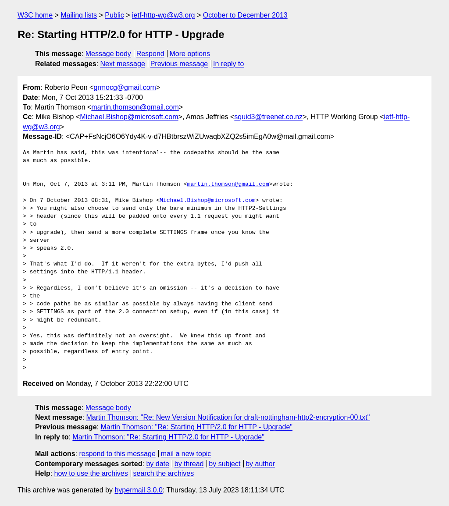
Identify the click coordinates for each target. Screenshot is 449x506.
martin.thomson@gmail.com (134, 107)
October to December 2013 (245, 15)
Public (114, 15)
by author (260, 463)
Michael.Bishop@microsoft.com (129, 116)
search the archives (163, 473)
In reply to (228, 63)
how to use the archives (91, 473)
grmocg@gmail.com (124, 87)
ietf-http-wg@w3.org (163, 15)
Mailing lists (79, 15)
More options (190, 53)
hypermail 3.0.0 (138, 490)
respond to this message (117, 453)
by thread (189, 463)
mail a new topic (186, 453)
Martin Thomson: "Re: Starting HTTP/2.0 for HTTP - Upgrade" (196, 427)
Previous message (179, 63)
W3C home (35, 15)
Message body (108, 53)
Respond (150, 53)
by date (157, 463)
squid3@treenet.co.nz (268, 116)
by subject (224, 463)
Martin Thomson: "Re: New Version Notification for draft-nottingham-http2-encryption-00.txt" (228, 417)
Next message (122, 63)
